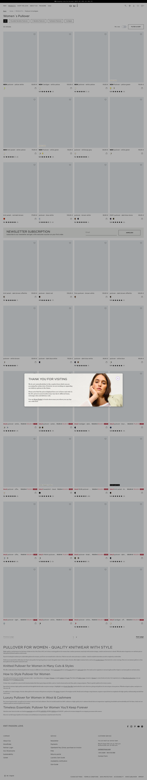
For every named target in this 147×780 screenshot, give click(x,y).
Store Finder (38, 399)
